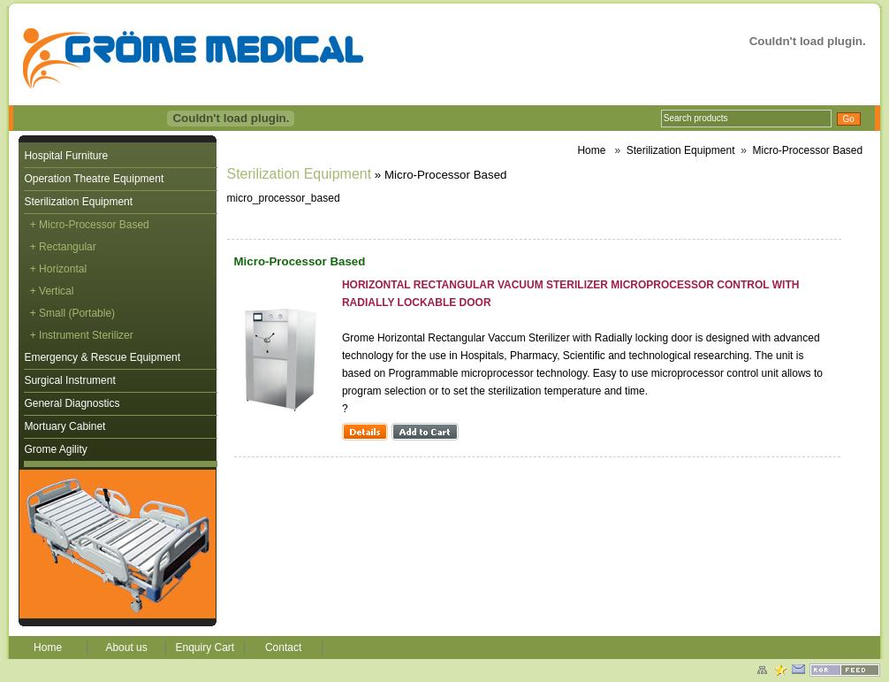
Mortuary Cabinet (64, 426)
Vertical (56, 291)
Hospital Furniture (66, 155)
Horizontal (63, 269)
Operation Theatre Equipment (93, 178)
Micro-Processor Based (807, 150)
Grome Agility (55, 449)
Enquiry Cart (204, 647)
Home (591, 150)
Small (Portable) (77, 313)
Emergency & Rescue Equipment (102, 357)
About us (126, 647)
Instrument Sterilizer (86, 335)
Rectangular (67, 247)
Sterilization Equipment (78, 201)
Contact (283, 647)
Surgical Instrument (69, 380)
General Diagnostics (71, 403)
